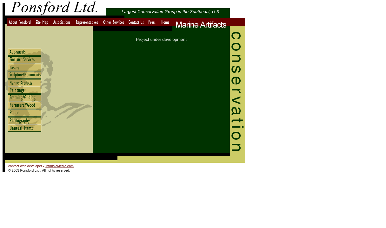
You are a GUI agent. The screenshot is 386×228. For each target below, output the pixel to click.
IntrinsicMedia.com (59, 166)
